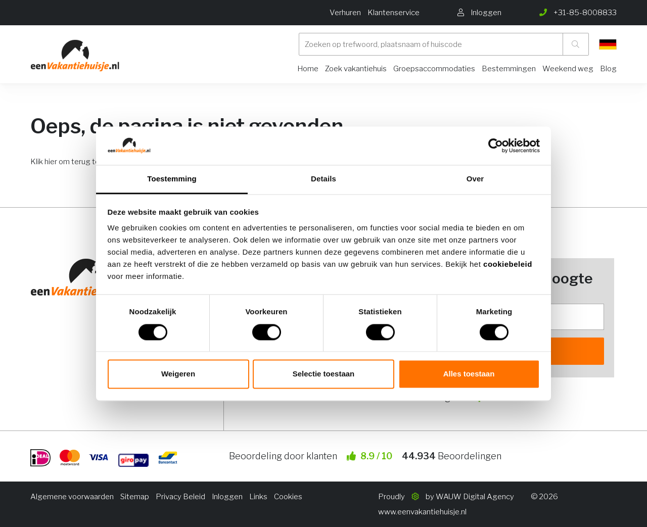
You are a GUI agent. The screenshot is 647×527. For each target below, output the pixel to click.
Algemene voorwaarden (72, 496)
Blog (608, 68)
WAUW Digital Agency (475, 496)
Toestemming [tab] (172, 179)
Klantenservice (393, 12)
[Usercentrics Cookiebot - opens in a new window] (495, 145)
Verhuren (345, 12)
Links (258, 496)
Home (307, 68)
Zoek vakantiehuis (356, 68)
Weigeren (178, 374)
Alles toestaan (469, 374)
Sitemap (134, 496)
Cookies (288, 496)
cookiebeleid (507, 264)
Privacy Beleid (180, 496)
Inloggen (227, 496)
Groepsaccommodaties (434, 68)
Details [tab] (323, 179)
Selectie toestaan (324, 374)
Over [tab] (475, 179)
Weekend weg (567, 68)
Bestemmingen (509, 68)
